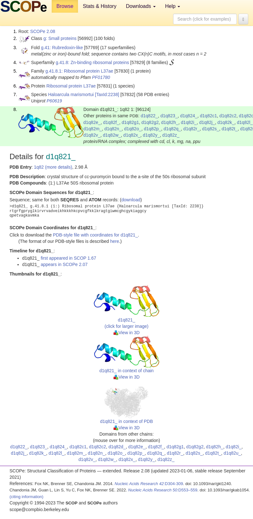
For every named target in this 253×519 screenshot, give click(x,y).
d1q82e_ (92, 122)
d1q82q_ (172, 128)
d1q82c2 (228, 115)
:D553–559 (163, 490)
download (130, 199)
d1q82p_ (152, 128)
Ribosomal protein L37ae (71, 85)
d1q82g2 (150, 122)
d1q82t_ (230, 128)
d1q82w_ (112, 135)
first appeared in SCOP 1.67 (68, 258)
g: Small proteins (59, 38)
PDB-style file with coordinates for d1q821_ (95, 234)
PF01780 (101, 77)
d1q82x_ (131, 135)
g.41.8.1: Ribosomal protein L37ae (79, 71)
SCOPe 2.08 (42, 31)
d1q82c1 (208, 115)
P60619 (54, 100)
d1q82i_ (189, 122)
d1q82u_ (232, 453)
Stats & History (99, 6)
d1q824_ (189, 115)
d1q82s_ (210, 128)
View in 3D (127, 332)
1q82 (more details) (53, 167)
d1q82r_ (191, 128)
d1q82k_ (226, 122)
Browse (64, 6)
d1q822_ (149, 115)
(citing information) (26, 496)
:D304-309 (149, 483)
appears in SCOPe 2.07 (64, 264)
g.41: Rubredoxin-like (62, 47)
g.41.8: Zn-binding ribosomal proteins (92, 62)
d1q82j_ (207, 122)
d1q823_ (169, 115)
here (114, 241)
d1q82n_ (113, 128)
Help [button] (172, 6)
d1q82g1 (130, 122)
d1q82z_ (170, 135)
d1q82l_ (245, 122)
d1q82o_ (132, 128)
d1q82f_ (111, 122)
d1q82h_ (169, 122)
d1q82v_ (92, 135)
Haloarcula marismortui (71, 94)
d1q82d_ (117, 446)
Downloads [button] (141, 6)
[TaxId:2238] (107, 94)
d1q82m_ (92, 128)
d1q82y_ (151, 135)
